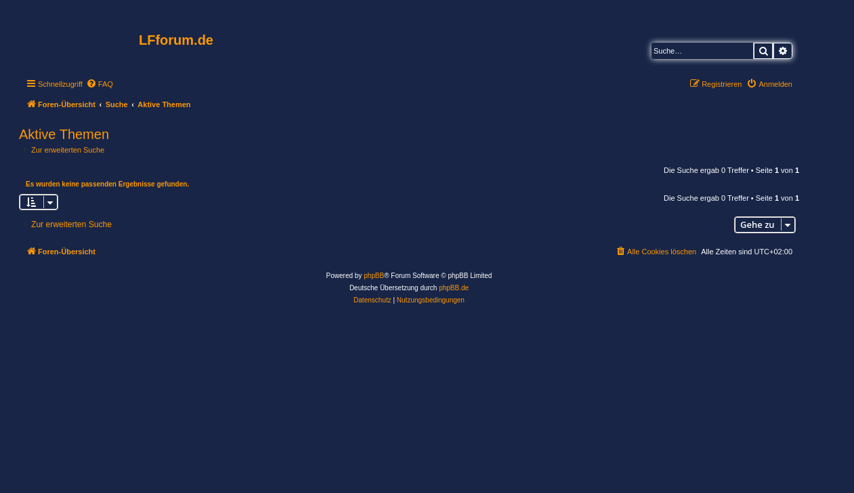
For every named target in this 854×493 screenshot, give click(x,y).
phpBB (374, 275)
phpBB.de (454, 288)
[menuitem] (99, 84)
